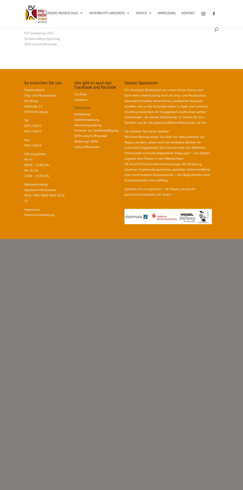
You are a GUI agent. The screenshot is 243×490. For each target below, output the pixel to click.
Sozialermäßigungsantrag (42, 39)
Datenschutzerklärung (39, 215)
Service (141, 13)
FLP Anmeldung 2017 (39, 33)
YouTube (80, 94)
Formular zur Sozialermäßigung (96, 130)
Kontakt (188, 13)
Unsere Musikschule (62, 13)
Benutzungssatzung (88, 125)
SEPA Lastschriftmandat (40, 44)
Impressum (31, 209)
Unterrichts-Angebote (107, 13)
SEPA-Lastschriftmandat (91, 136)
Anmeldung (167, 13)
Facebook (81, 100)
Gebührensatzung (86, 120)
